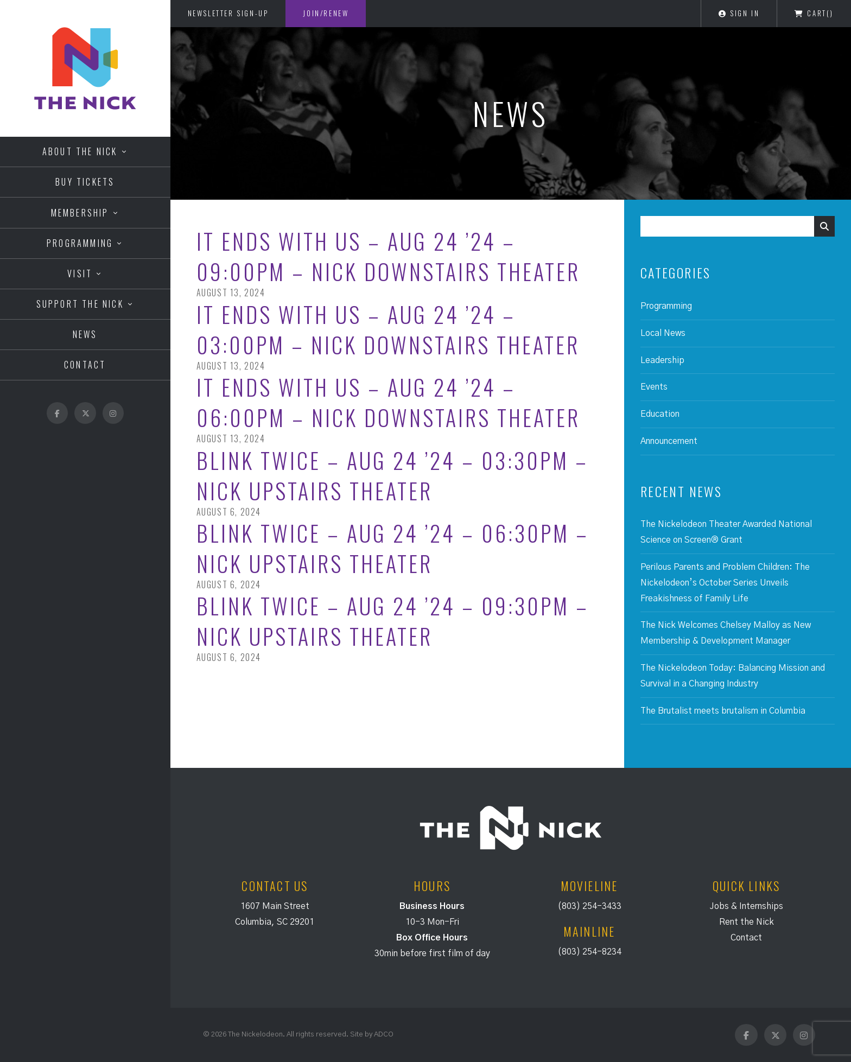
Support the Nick (80, 303)
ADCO (383, 1034)
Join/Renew (325, 13)
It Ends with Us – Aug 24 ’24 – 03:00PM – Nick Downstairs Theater (388, 329)
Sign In (739, 13)
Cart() (814, 13)
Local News (662, 333)
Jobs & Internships (746, 906)
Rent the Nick (746, 922)
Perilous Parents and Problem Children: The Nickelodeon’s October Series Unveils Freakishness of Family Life (725, 583)
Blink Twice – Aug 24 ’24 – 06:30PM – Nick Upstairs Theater (392, 548)
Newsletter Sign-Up (228, 13)
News (85, 334)
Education (659, 414)
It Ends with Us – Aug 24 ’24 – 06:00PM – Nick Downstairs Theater (388, 402)
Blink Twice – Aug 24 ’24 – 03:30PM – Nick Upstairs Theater (392, 475)
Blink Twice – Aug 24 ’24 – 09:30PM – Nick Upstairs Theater (392, 620)
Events (654, 387)
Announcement (668, 441)
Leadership (662, 360)
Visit (79, 273)
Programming (80, 243)
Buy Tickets (85, 181)
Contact (85, 364)
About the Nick (80, 151)
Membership (80, 212)
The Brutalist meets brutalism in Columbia (722, 711)
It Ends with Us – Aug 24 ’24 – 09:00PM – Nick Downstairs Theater (388, 256)
